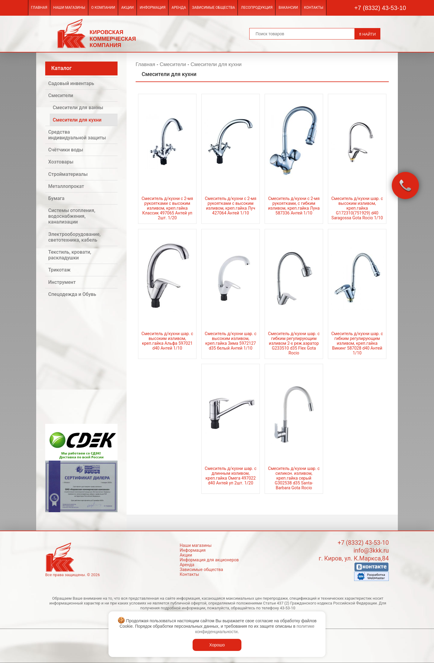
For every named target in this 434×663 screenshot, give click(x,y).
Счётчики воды (65, 150)
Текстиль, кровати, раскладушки (69, 255)
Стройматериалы (68, 174)
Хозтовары (61, 162)
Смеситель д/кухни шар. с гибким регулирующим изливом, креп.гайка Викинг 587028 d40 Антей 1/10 (357, 343)
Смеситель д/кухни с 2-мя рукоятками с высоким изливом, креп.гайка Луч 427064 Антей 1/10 (230, 205)
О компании (103, 7)
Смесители (60, 95)
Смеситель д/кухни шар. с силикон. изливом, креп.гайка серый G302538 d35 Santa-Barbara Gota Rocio (293, 478)
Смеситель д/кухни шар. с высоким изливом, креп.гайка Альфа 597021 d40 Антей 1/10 (167, 341)
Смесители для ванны (78, 107)
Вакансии (288, 7)
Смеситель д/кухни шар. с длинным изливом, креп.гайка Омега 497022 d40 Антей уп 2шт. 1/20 (230, 475)
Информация (153, 7)
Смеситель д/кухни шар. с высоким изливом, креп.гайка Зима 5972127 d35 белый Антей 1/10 (230, 341)
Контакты (313, 7)
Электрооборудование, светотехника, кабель (74, 237)
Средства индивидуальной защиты (77, 135)
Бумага (56, 198)
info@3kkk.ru (371, 550)
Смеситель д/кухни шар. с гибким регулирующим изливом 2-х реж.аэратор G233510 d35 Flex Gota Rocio (293, 343)
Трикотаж (59, 270)
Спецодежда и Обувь (72, 294)
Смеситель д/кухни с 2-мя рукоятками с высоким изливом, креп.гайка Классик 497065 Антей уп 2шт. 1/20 (167, 208)
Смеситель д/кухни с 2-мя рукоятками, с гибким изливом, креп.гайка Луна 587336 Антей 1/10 (293, 205)
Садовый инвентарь (71, 83)
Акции (127, 7)
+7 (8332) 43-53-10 (380, 8)
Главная (39, 7)
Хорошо (217, 644)
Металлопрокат (66, 186)
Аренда (178, 7)
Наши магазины (69, 7)
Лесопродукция (256, 7)
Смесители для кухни (77, 120)
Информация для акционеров (209, 559)
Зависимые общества (213, 7)
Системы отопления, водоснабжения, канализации (71, 216)
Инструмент (62, 282)
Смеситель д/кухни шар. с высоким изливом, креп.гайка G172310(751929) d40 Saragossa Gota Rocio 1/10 (357, 208)
